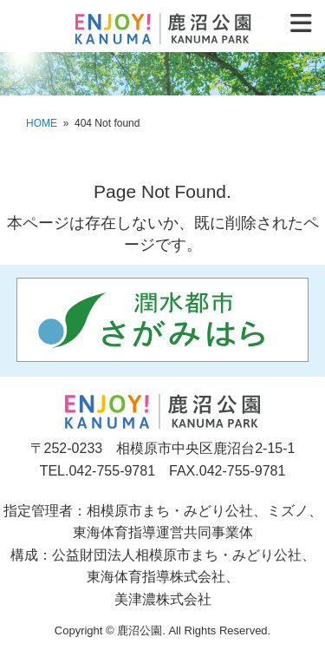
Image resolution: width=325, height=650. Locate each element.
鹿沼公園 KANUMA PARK (162, 28)
